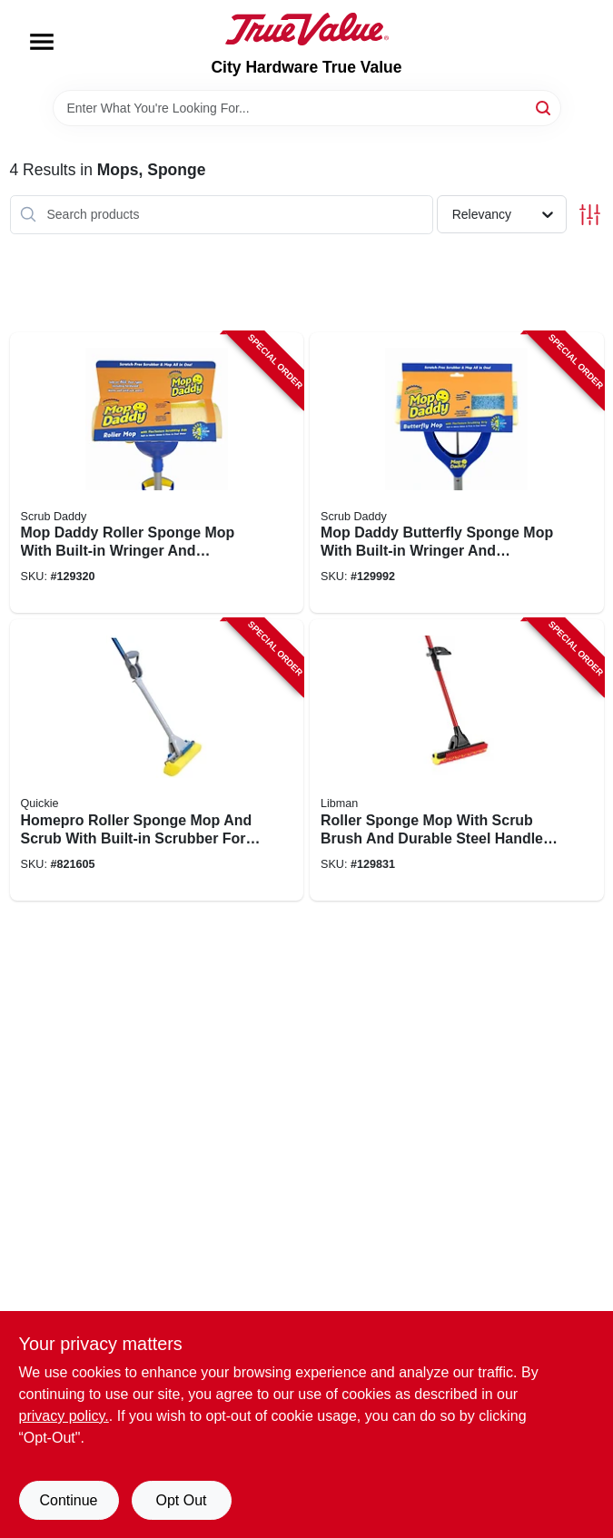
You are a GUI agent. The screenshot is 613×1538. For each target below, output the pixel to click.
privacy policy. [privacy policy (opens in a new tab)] (64, 1416)
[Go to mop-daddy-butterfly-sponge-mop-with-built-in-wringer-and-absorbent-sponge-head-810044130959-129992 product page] (457, 473)
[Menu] (42, 42)
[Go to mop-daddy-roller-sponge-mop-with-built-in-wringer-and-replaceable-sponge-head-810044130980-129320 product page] (157, 473)
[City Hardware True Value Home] (307, 29)
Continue (68, 1500)
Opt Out (180, 1500)
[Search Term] (307, 108)
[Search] (544, 107)
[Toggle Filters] (589, 214)
